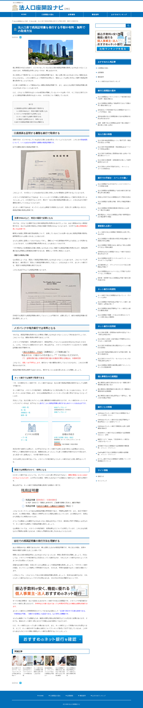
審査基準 (95, 14)
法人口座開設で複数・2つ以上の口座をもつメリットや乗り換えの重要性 (114, 323)
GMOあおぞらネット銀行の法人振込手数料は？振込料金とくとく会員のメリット (113, 429)
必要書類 (71, 14)
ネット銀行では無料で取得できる (28, 116)
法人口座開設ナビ (18, 2)
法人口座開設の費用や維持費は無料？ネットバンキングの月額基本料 (114, 374)
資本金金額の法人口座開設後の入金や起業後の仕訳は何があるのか (114, 119)
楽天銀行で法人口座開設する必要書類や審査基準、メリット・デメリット (114, 456)
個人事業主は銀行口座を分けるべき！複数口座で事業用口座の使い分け (114, 392)
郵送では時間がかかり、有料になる (29, 119)
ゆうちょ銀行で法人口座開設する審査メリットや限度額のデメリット (114, 470)
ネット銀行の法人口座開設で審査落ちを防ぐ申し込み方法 (38, 670)
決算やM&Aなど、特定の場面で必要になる (32, 111)
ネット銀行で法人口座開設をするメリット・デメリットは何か (114, 303)
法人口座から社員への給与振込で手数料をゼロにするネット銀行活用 (114, 347)
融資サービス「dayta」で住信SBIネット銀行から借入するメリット (114, 450)
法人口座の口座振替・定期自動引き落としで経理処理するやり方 (114, 163)
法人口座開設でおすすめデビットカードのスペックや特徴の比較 (27, 670)
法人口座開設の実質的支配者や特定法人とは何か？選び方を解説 (114, 214)
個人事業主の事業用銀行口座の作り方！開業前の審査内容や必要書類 (114, 398)
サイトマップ (102, 491)
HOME (24, 14)
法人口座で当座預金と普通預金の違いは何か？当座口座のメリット (113, 156)
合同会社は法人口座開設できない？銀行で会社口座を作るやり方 (114, 259)
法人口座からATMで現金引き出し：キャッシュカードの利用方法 (114, 170)
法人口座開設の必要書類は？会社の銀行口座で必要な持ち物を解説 (114, 194)
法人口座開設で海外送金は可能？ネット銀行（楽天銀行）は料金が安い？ (114, 310)
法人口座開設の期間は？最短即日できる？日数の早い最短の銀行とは (114, 105)
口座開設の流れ (48, 14)
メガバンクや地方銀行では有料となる (27, 114)
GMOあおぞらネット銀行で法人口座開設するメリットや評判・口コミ (114, 423)
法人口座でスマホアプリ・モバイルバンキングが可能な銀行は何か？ (16, 670)
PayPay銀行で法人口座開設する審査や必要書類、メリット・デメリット (114, 463)
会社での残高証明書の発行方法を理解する (29, 122)
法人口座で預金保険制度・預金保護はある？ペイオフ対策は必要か (114, 150)
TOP (21, 21)
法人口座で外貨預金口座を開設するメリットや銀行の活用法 (114, 354)
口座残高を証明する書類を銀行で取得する (29, 108)
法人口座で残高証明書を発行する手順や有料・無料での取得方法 (113, 361)
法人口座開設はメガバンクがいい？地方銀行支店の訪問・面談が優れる (114, 98)
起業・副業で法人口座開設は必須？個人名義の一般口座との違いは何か (114, 125)
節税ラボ (101, 486)
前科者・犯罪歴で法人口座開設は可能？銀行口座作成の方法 (114, 285)
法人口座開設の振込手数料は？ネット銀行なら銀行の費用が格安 (71, 670)
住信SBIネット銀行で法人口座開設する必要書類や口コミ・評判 (114, 443)
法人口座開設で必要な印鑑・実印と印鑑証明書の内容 (114, 207)
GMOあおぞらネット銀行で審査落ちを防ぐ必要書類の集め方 (114, 436)
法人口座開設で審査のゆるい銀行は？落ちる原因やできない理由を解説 (60, 671)
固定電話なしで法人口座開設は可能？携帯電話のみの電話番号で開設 (114, 221)
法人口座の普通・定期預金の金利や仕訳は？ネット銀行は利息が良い (114, 341)
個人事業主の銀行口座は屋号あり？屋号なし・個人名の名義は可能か (113, 405)
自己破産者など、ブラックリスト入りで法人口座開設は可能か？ (49, 670)
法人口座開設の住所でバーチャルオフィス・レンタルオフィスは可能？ (114, 265)
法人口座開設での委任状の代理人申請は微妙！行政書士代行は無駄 (113, 245)
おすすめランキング (119, 14)
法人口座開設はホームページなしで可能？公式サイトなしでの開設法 (114, 279)
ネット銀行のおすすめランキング (110, 82)
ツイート (15, 37)
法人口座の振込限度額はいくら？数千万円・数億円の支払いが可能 (114, 143)
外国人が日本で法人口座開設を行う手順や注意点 (114, 201)
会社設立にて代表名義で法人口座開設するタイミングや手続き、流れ (114, 112)
